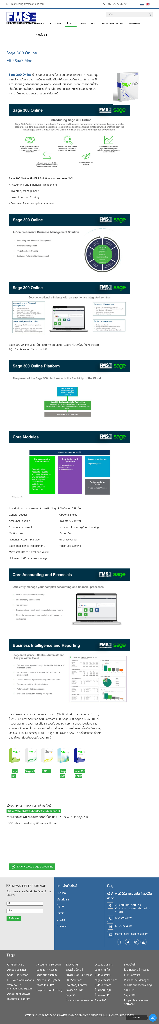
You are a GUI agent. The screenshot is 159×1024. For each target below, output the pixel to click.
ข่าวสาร (61, 920)
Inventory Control (76, 985)
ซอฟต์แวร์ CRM (45, 985)
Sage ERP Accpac (17, 975)
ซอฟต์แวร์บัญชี (74, 970)
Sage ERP (130, 995)
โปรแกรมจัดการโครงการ (79, 1000)
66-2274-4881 (123, 926)
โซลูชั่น (70, 23)
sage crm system (46, 975)
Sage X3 (71, 995)
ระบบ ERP (129, 990)
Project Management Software (136, 1002)
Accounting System (18, 994)
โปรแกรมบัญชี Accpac (136, 970)
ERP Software (103, 985)
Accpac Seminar (16, 970)
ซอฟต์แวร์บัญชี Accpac (79, 975)
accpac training (104, 965)
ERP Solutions (74, 980)
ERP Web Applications (20, 980)
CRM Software (15, 965)
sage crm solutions (106, 980)
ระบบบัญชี (130, 965)
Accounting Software (48, 965)
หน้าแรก (40, 23)
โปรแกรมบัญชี (103, 990)
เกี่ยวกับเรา (56, 23)
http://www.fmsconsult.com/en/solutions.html (34, 811)
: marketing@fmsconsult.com (25, 4)
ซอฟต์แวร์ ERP (74, 990)
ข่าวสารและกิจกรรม (113, 23)
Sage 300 (100, 1000)
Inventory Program (18, 999)
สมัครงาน (134, 23)
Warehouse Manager (136, 980)
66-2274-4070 (123, 918)
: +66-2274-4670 (115, 4)
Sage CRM (72, 965)
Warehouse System (48, 980)
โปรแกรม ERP (102, 995)
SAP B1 (46, 771)
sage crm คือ (102, 970)
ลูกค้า (94, 23)
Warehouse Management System (19, 987)
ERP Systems (103, 975)
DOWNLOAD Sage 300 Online (32, 867)
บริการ (82, 23)
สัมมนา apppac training (138, 985)
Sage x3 (30, 771)
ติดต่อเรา (41, 35)
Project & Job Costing (49, 990)
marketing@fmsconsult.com (131, 934)
